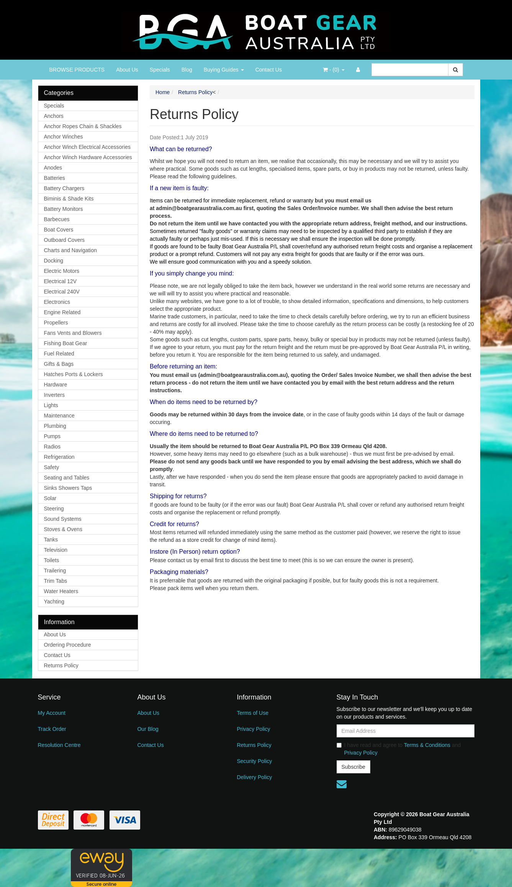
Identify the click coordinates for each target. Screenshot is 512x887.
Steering (54, 508)
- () (333, 70)
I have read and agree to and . (399, 749)
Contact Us (268, 70)
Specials (160, 70)
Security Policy (254, 761)
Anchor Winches (63, 137)
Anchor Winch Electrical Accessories (87, 147)
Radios (52, 447)
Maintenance (59, 416)
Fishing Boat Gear (65, 343)
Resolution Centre (59, 745)
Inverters (54, 395)
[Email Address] (405, 730)
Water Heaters (61, 591)
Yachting (54, 601)
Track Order (52, 729)
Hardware (55, 385)
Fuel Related (59, 354)
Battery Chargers (64, 188)
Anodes (53, 168)
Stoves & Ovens (63, 529)
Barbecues (57, 219)
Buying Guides (224, 70)
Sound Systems (63, 519)
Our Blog (147, 729)
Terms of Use (252, 713)
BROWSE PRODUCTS (77, 70)
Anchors (54, 116)
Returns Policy (61, 665)
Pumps (52, 436)
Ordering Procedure (67, 645)
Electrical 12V (60, 281)
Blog (187, 70)
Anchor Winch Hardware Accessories (88, 157)
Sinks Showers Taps (68, 488)
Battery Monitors (63, 209)
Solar (50, 498)
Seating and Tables (67, 477)
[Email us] (342, 784)
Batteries (54, 178)
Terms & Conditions (427, 745)
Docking (54, 261)
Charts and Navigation (70, 250)
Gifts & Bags (59, 364)
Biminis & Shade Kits (69, 199)
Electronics (57, 302)
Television (55, 550)
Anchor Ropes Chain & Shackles (83, 126)
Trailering (55, 570)
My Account (51, 713)
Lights (51, 405)
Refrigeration (59, 457)
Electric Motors (62, 271)
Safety (51, 467)
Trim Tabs (55, 581)
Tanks (51, 539)
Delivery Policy (254, 777)
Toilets (51, 560)
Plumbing (55, 426)
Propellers (56, 323)
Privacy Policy (253, 729)
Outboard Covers (64, 240)
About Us (127, 70)
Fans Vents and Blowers (73, 333)
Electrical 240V (62, 292)
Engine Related (62, 312)
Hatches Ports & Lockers (73, 374)
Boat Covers (59, 230)
